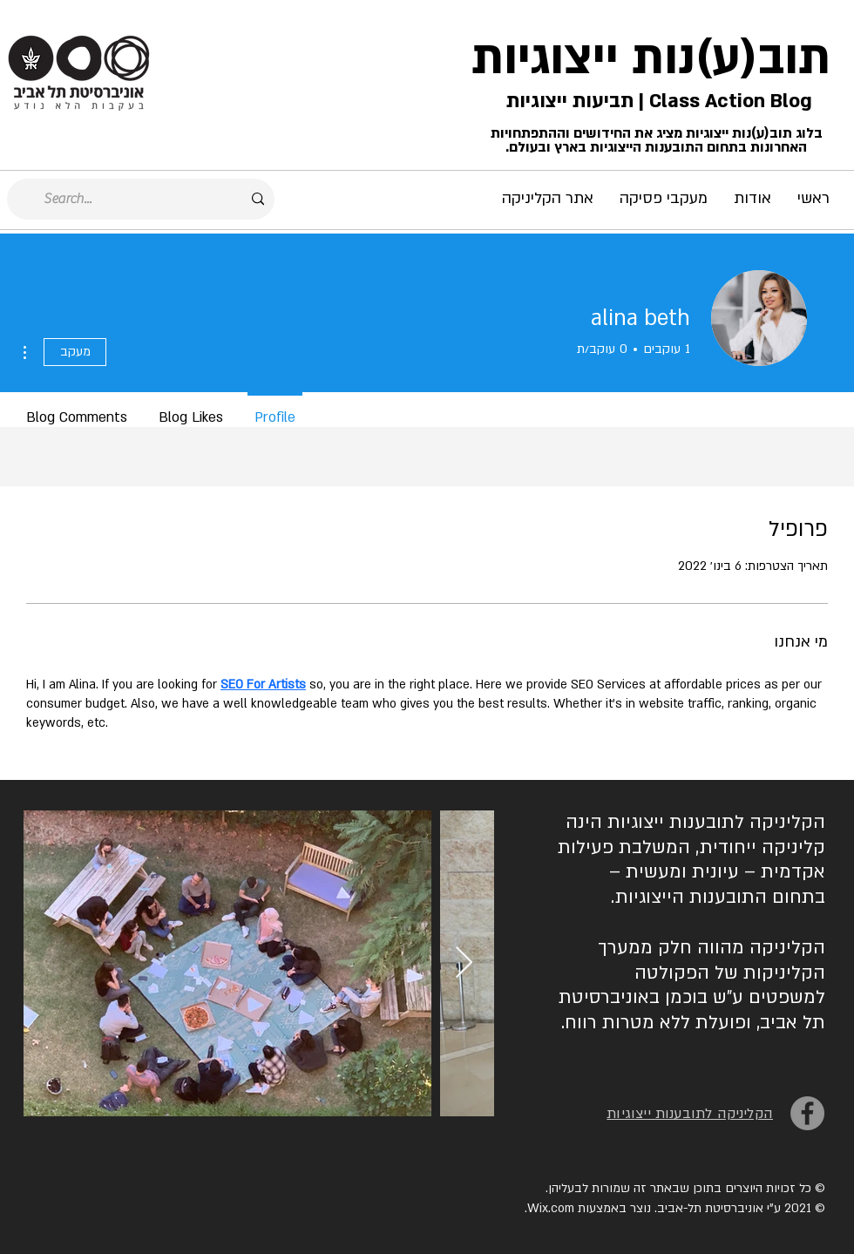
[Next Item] (464, 963)
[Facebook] (807, 1113)
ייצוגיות (545, 58)
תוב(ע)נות (731, 58)
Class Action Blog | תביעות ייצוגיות (656, 101)
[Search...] (142, 199)
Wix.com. (549, 1208)
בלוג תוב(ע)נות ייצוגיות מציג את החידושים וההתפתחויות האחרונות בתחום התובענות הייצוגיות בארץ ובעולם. (657, 140)
